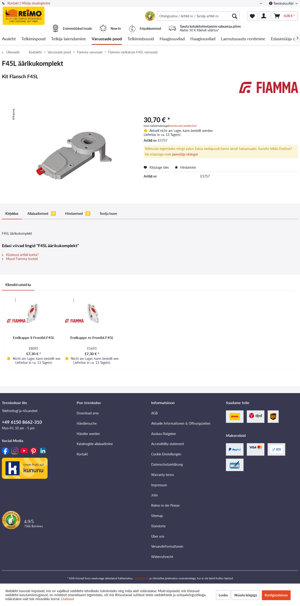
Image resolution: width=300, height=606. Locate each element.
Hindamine (185, 167)
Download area (88, 413)
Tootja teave (108, 214)
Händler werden (88, 434)
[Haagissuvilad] (172, 39)
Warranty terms (162, 475)
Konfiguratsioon (276, 595)
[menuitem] (198, 16)
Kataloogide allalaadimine (95, 444)
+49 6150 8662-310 (22, 422)
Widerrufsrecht (162, 557)
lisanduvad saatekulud (182, 125)
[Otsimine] (235, 16)
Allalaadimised (41, 213)
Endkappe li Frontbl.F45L (33, 337)
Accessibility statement (167, 444)
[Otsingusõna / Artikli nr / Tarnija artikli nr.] (198, 16)
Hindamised (77, 213)
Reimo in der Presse (165, 505)
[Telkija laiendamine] (68, 39)
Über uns (157, 536)
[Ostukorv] (285, 16)
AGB (154, 413)
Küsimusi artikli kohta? (20, 255)
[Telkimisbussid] (141, 39)
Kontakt (13, 3)
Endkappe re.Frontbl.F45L (91, 337)
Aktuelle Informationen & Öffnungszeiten (180, 423)
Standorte (158, 526)
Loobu (223, 595)
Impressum (159, 485)
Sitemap (157, 516)
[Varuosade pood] (107, 39)
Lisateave (67, 599)
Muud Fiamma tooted (20, 259)
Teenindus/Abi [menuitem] (281, 3)
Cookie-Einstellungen (166, 454)
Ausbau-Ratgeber (163, 434)
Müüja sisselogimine (36, 3)
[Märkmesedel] (252, 16)
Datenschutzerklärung (167, 464)
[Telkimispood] (33, 39)
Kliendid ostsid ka (18, 285)
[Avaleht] (9, 39)
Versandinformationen (167, 546)
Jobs (154, 495)
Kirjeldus (11, 214)
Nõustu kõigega (245, 595)
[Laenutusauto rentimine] (243, 39)
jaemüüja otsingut (185, 154)
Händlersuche (87, 423)
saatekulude (141, 578)
